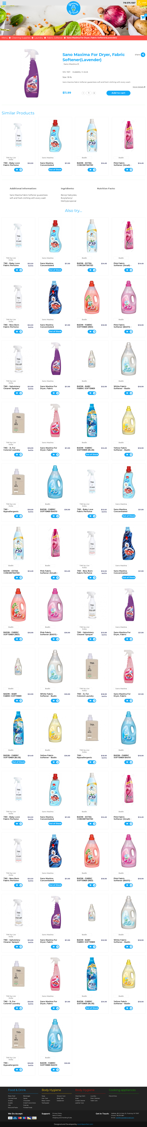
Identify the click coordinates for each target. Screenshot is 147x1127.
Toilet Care (93, 1100)
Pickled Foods (27, 1107)
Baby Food (11, 1096)
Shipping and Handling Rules (62, 1117)
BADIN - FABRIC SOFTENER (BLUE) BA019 (85, 450)
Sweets (10, 1103)
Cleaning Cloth (80, 1096)
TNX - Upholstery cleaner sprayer (11, 387)
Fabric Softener (55, 38)
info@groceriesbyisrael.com (125, 1117)
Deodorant (60, 1100)
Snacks (10, 1100)
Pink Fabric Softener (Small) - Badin (122, 165)
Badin (84, 158)
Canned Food (12, 1098)
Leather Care (79, 1103)
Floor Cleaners (95, 1098)
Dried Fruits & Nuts (29, 1103)
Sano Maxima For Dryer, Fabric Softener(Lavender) (50, 388)
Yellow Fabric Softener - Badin (122, 449)
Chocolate (26, 1100)
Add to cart (118, 93)
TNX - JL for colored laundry (11, 449)
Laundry (38, 38)
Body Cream (46, 1100)
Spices (25, 1098)
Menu (5, 38)
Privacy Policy (57, 1113)
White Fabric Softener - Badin (122, 387)
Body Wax (60, 1098)
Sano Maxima (71, 64)
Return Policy (57, 1115)
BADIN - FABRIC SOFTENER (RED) (85, 326)
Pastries (25, 1105)
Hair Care (45, 1098)
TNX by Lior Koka (11, 159)
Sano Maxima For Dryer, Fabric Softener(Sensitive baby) (49, 451)
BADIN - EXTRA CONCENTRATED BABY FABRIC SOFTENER (85, 166)
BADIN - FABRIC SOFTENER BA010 (48, 510)
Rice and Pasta (13, 1107)
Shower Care (61, 1096)
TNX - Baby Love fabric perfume (11, 164)
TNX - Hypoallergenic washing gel (10, 511)
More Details (139, 87)
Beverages (26, 1096)
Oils (9, 1105)
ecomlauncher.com (85, 1124)
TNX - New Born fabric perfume (11, 326)
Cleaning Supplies (21, 38)
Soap (43, 1096)
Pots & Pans (113, 1096)
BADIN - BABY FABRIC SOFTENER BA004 (86, 388)
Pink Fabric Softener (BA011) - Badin (122, 327)
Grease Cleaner (80, 1100)
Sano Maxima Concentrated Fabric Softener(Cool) (47, 166)
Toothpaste (45, 1103)
